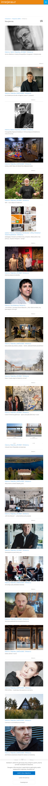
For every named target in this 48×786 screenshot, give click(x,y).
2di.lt (12, 52)
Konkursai (26, 233)
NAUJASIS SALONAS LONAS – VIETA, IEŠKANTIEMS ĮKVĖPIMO (24, 346)
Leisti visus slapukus (24, 773)
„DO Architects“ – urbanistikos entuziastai (18, 516)
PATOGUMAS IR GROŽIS (12, 275)
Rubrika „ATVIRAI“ (20, 52)
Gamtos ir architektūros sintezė (15, 722)
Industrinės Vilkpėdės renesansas (15, 447)
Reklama (41, 63)
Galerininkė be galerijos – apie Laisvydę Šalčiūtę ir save (22, 414)
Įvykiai (7, 233)
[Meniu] (46, 2)
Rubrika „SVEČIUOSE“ (17, 93)
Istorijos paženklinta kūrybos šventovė (17, 621)
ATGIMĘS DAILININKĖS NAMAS (14, 584)
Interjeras (19, 233)
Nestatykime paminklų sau (13, 552)
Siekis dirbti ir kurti (11, 653)
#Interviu (30, 52)
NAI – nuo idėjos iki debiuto (13, 202)
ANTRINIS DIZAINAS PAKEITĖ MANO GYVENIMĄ (20, 755)
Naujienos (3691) (16, 18)
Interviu (7, 52)
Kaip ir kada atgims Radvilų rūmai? (16, 378)
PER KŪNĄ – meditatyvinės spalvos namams (19, 690)
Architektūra (15, 305)
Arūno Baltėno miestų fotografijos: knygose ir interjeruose (23, 54)
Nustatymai (24, 782)
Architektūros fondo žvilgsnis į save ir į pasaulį (19, 95)
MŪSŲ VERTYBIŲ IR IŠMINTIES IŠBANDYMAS (19, 166)
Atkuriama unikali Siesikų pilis (14, 483)
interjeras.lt (8, 18)
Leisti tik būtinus (24, 777)
